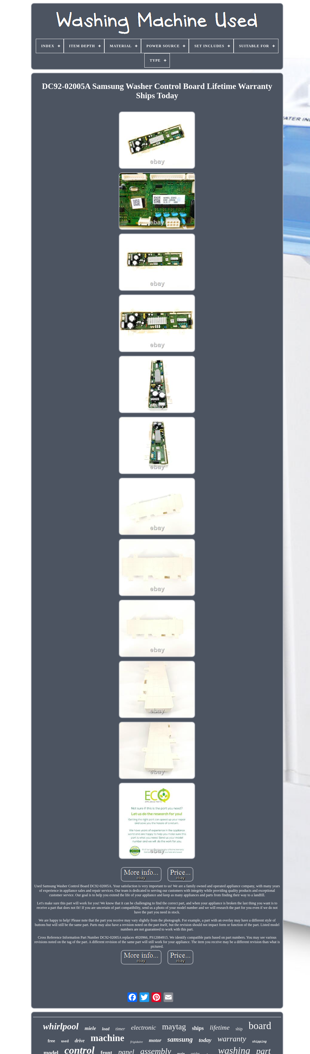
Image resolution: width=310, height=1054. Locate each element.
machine (107, 1038)
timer (120, 1028)
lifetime (219, 1027)
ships (198, 1028)
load (105, 1029)
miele (90, 1028)
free (51, 1040)
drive (79, 1040)
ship (238, 1029)
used (65, 1041)
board (260, 1025)
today (205, 1040)
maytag (174, 1026)
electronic (143, 1027)
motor (155, 1040)
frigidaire (136, 1041)
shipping (259, 1041)
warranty (231, 1038)
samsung (180, 1039)
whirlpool (60, 1026)
